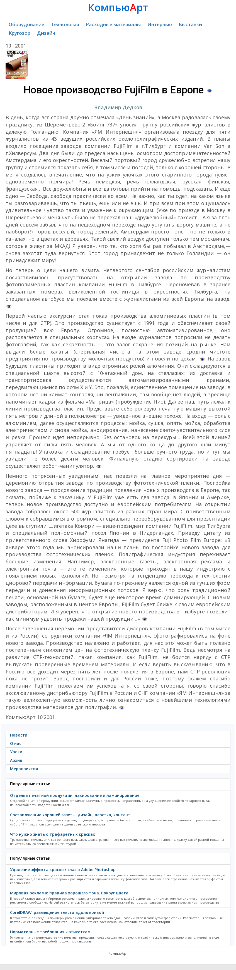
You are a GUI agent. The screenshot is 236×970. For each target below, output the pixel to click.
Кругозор (19, 33)
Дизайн (46, 33)
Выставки (190, 24)
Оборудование (26, 24)
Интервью (159, 24)
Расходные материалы (113, 24)
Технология (65, 24)
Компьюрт (118, 7)
